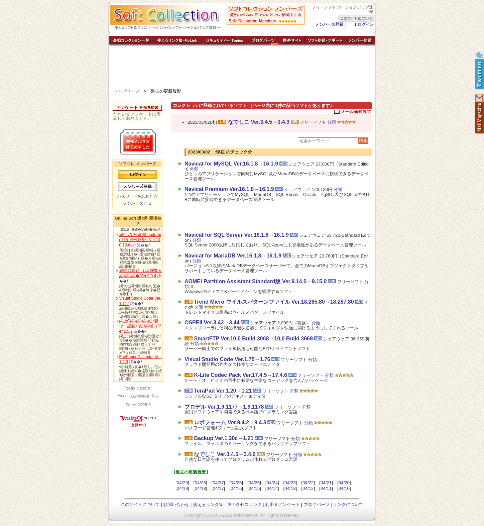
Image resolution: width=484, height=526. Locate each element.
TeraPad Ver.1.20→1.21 (223, 391)
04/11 (326, 488)
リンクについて (348, 504)
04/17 (218, 488)
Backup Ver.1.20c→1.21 (223, 438)
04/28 (200, 482)
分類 (331, 122)
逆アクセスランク (244, 504)
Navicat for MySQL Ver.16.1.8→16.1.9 (231, 164)
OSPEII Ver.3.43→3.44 (212, 322)
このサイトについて (140, 504)
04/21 (326, 482)
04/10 (344, 488)
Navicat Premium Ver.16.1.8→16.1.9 (229, 189)
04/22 (308, 482)
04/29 (182, 482)
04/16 (236, 488)
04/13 (289, 488)
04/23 (289, 482)
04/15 (254, 488)
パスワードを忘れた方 (137, 196)
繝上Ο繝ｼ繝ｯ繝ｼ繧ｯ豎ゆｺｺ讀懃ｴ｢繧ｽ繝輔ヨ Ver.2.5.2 (140, 326)
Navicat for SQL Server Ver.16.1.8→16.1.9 (237, 235)
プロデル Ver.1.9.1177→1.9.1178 (224, 407)
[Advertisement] (242, 69)
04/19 (182, 488)
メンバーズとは (137, 203)
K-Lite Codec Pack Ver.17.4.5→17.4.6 (240, 375)
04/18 (200, 488)
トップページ (126, 91)
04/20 (344, 482)
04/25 (254, 482)
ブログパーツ (317, 504)
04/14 (272, 488)
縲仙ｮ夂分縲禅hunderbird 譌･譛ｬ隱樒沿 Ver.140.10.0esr (140, 239)
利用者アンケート (282, 504)
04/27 (218, 482)
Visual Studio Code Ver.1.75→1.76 (227, 359)
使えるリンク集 (208, 504)
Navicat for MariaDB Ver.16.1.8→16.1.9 (233, 255)
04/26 (236, 482)
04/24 (272, 482)
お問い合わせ (176, 504)
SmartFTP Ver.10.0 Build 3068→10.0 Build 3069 (253, 338)
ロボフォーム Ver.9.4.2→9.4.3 (230, 422)
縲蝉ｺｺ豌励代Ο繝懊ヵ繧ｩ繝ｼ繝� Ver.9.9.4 (140, 273)
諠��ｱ (143, 245)
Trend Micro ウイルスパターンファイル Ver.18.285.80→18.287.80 (274, 302)
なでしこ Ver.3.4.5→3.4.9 (258, 122)
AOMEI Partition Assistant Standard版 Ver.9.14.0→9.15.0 (256, 281)
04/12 (308, 488)
